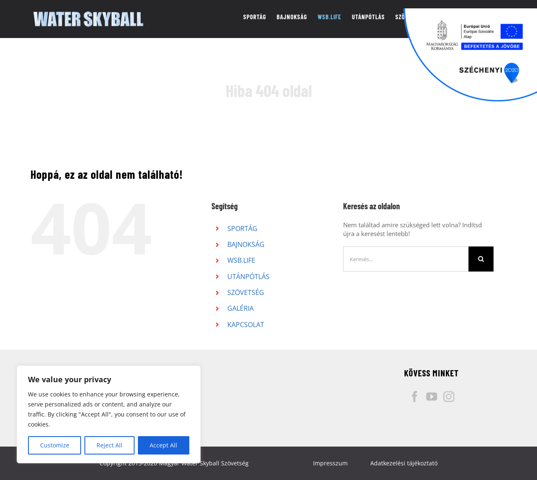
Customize (54, 445)
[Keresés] (481, 259)
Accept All (163, 445)
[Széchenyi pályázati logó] (470, 55)
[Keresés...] (405, 259)
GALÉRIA (240, 308)
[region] (109, 414)
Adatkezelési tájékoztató (404, 463)
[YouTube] (431, 396)
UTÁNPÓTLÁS (248, 276)
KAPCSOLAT (245, 324)
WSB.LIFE (241, 260)
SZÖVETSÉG (245, 292)
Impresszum (330, 463)
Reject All (109, 445)
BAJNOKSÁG (246, 244)
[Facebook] (414, 396)
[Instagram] (448, 396)
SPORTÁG (242, 228)
